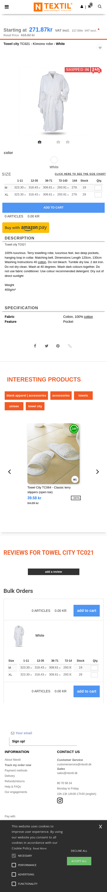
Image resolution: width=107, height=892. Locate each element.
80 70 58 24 (64, 783)
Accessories (61, 395)
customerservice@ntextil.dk (74, 764)
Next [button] (100, 104)
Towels (83, 395)
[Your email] (43, 733)
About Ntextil (13, 759)
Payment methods (16, 770)
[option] (53, 101)
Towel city (11, 44)
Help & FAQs (13, 786)
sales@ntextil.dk (67, 773)
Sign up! (18, 741)
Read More (40, 848)
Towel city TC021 (15, 244)
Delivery (10, 776)
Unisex (14, 406)
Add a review (53, 571)
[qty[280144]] (98, 194)
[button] (82, 6)
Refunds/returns (15, 781)
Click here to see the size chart (80, 174)
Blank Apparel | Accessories (26, 395)
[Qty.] (94, 667)
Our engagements (16, 792)
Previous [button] (10, 104)
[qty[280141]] (98, 187)
